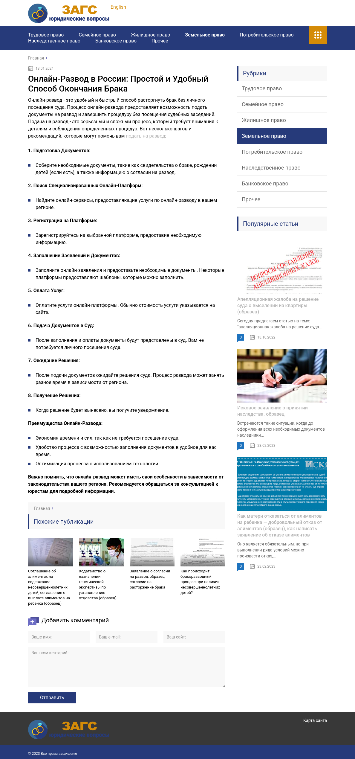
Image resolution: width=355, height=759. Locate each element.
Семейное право (97, 35)
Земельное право (205, 35)
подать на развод (145, 136)
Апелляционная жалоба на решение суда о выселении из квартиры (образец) (278, 305)
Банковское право (116, 41)
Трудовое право (46, 35)
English (118, 7)
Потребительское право (267, 35)
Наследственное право (54, 41)
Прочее (160, 41)
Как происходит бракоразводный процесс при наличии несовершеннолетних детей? (200, 582)
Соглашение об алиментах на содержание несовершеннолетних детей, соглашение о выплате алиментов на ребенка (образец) (49, 587)
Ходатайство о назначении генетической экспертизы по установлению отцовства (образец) (98, 584)
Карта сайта (315, 720)
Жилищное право (150, 35)
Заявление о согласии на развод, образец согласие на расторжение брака (150, 579)
